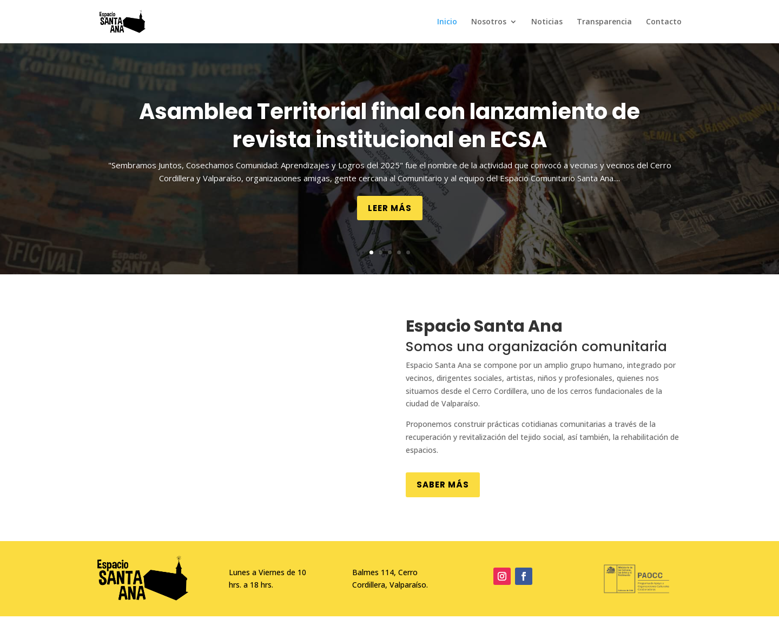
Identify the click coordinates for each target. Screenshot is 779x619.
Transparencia (604, 22)
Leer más (390, 208)
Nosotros (488, 22)
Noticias (547, 22)
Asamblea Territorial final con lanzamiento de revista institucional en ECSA (389, 125)
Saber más (443, 484)
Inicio (447, 22)
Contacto (664, 22)
